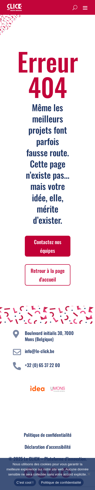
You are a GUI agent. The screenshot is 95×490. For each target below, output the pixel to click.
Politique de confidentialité (47, 434)
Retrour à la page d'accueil (48, 275)
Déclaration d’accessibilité (48, 446)
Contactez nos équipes (47, 246)
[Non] (88, 474)
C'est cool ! (24, 482)
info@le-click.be (39, 351)
